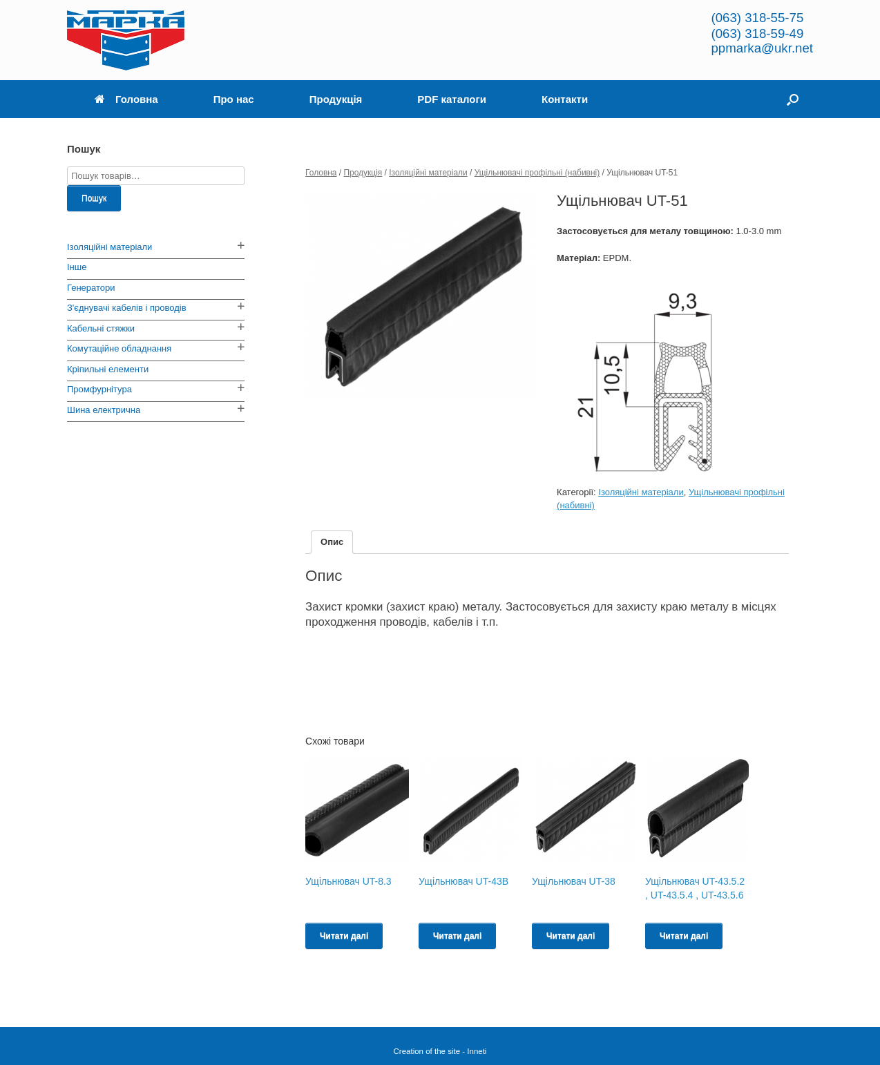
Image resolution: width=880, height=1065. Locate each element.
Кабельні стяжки (101, 328)
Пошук (94, 198)
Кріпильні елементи (108, 369)
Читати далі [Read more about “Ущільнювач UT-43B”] (457, 936)
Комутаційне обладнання (119, 348)
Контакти (565, 99)
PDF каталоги (451, 99)
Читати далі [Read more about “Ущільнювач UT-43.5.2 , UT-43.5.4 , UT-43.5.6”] (684, 936)
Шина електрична (103, 410)
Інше (76, 267)
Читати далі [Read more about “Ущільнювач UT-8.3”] (344, 936)
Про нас (233, 99)
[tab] (332, 542)
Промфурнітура (99, 389)
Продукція (336, 99)
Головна (126, 99)
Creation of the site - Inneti (440, 1051)
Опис (332, 542)
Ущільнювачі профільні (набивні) (537, 173)
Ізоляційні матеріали (428, 173)
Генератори (91, 287)
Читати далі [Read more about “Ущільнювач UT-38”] (570, 936)
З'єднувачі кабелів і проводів (126, 308)
